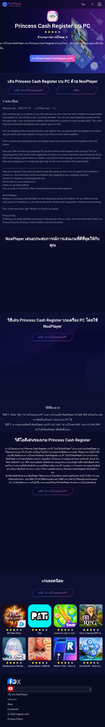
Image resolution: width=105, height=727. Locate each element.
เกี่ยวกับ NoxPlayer (17, 694)
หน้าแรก (12, 699)
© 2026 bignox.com (18, 714)
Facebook (13, 709)
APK (76, 90)
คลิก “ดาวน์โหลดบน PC (28, 90)
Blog (10, 704)
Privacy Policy (15, 719)
